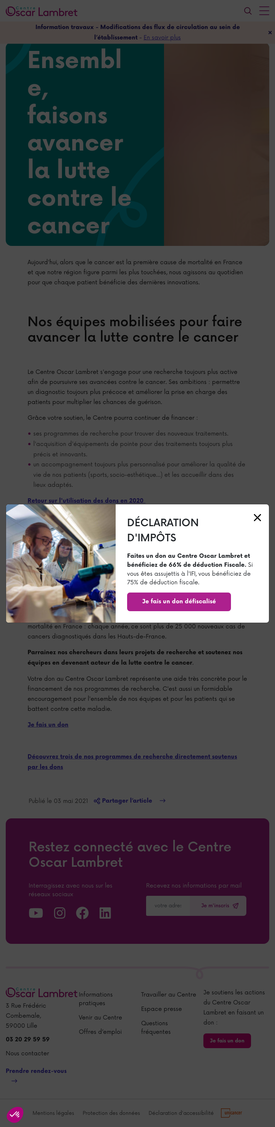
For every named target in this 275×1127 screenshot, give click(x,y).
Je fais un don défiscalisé (179, 601)
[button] (15, 1114)
